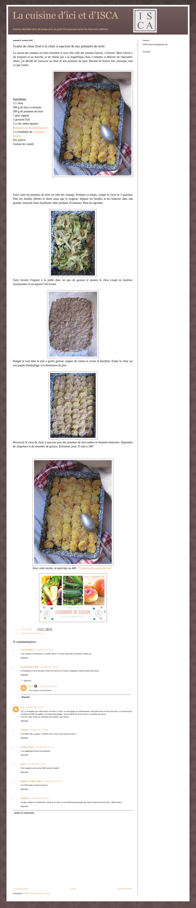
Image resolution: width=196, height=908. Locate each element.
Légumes (24, 633)
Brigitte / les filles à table (31, 781)
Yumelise (24, 730)
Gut (22, 707)
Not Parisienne (27, 650)
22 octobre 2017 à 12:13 (43, 747)
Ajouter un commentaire (24, 813)
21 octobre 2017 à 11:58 (34, 707)
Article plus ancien (124, 889)
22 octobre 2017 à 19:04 (51, 781)
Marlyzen (25, 798)
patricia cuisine (27, 747)
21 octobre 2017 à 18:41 (38, 730)
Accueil (73, 889)
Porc (42, 633)
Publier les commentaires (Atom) (37, 893)
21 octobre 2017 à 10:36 (48, 667)
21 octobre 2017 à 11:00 (47, 686)
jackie (23, 764)
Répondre (24, 658)
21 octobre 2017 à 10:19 (43, 650)
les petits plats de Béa (29, 667)
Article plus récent (21, 889)
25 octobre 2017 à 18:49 (39, 798)
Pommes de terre (34, 633)
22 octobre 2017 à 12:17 (36, 764)
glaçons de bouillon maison (31, 127)
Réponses (27, 681)
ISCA (31, 686)
